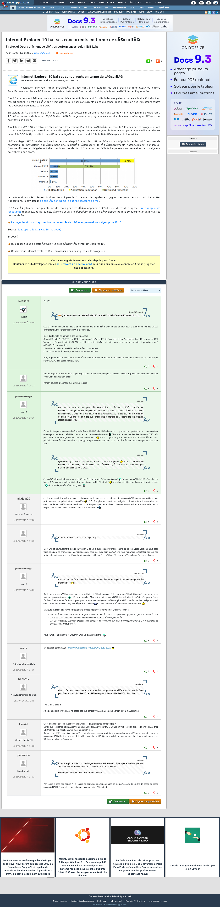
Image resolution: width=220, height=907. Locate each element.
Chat (92, 2)
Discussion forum (193, 144)
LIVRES (81, 12)
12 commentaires (64, 55)
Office (142, 8)
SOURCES (119, 12)
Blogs (81, 2)
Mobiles (152, 8)
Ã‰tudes (135, 2)
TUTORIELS (47, 12)
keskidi (23, 730)
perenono (24, 761)
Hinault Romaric (42, 55)
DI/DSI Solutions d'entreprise (31, 8)
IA (59, 8)
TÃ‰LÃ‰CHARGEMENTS (99, 12)
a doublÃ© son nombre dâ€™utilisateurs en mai (69, 203)
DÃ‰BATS (131, 12)
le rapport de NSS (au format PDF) (39, 232)
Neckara (23, 307)
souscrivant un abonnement (74, 266)
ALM (65, 8)
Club (158, 2)
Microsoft (75, 8)
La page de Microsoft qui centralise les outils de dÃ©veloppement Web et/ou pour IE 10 (66, 224)
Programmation (119, 8)
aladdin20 (23, 505)
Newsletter (106, 2)
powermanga (23, 402)
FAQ (71, 2)
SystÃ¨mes (164, 8)
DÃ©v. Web (96, 8)
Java (85, 8)
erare (23, 654)
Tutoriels (59, 2)
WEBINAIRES (68, 12)
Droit (148, 2)
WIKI (141, 12)
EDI (106, 8)
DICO (149, 12)
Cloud (51, 8)
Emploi (121, 2)
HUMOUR (159, 12)
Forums (45, 2)
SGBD (132, 8)
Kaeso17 (23, 685)
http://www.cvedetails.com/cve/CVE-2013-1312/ (89, 654)
